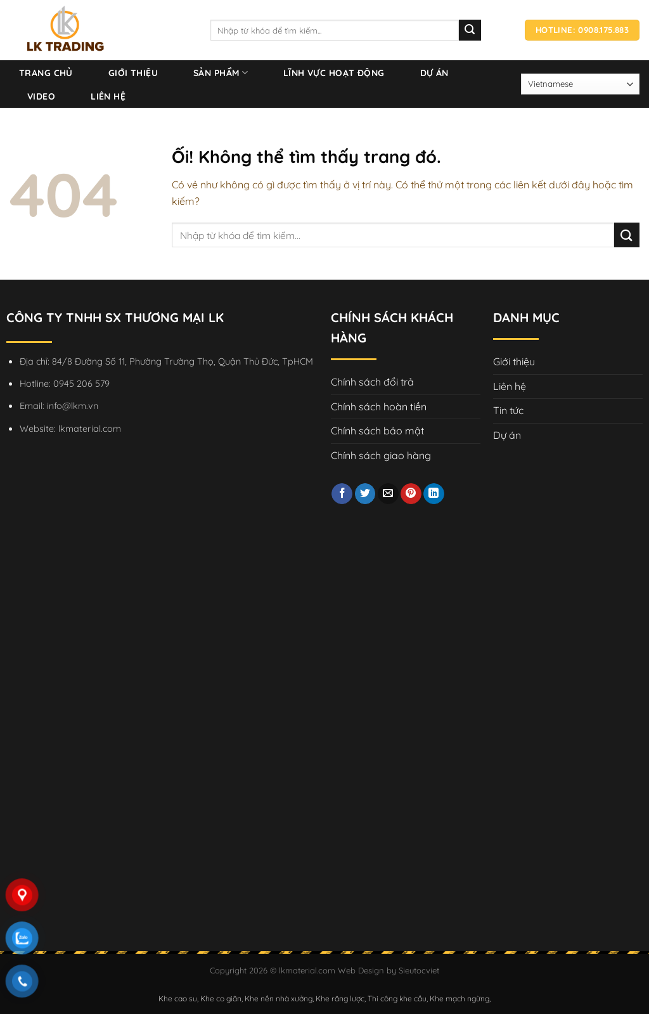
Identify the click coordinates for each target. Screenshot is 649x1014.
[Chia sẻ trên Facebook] (341, 494)
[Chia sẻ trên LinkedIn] (433, 494)
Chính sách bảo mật (377, 430)
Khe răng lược (340, 998)
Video (41, 96)
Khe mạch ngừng (459, 998)
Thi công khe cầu (397, 998)
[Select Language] (580, 84)
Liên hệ (108, 96)
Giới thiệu (133, 73)
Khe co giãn (220, 998)
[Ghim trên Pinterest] (411, 494)
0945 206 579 (81, 383)
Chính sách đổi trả (372, 381)
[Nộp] (626, 235)
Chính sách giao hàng (381, 455)
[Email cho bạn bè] (388, 494)
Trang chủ (46, 73)
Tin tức (508, 410)
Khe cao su (177, 998)
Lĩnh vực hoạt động (334, 73)
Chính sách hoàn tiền (379, 406)
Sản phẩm (220, 73)
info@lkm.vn (72, 406)
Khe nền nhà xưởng (278, 998)
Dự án (434, 73)
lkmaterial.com (89, 428)
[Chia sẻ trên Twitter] (365, 494)
